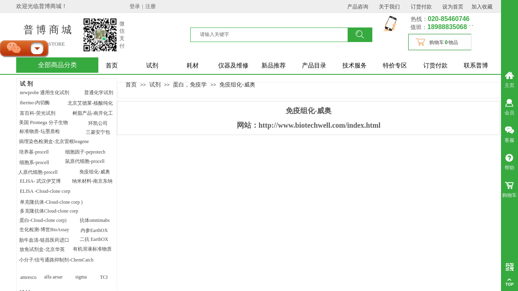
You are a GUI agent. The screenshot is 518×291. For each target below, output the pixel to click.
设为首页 (452, 7)
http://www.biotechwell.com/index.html (320, 125)
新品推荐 (273, 65)
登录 (135, 6)
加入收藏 (482, 7)
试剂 (152, 65)
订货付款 (435, 65)
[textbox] (274, 34)
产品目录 (314, 65)
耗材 (193, 65)
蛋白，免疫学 (190, 84)
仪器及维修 (233, 65)
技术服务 (354, 65)
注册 (150, 6)
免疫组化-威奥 (237, 84)
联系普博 (476, 65)
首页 (112, 65)
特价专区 (395, 65)
